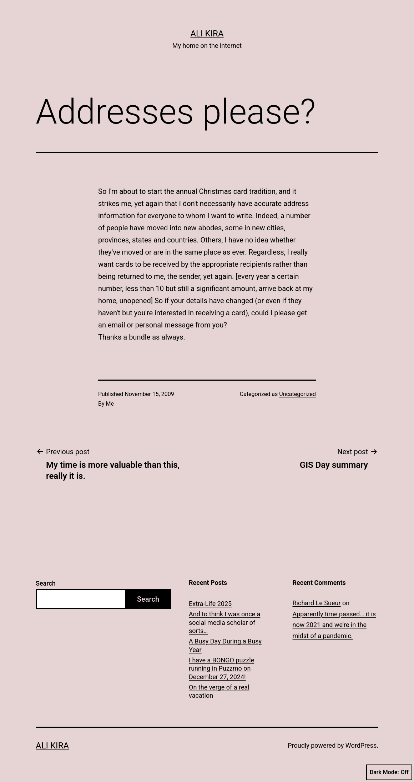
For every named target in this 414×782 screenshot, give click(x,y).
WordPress (361, 745)
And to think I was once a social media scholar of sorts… (224, 622)
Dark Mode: (389, 772)
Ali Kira (206, 34)
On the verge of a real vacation (219, 691)
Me (110, 403)
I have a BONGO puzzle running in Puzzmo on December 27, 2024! (221, 668)
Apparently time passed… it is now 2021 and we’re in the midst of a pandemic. (334, 625)
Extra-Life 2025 (210, 603)
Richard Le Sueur (317, 603)
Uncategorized (297, 394)
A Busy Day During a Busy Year (225, 645)
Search (46, 583)
